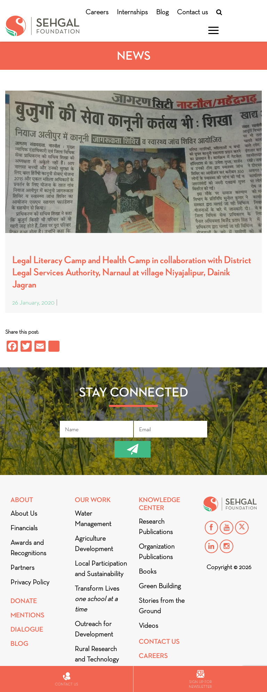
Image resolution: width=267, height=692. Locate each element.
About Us (23, 513)
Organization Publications (157, 551)
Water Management (93, 518)
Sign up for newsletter (200, 679)
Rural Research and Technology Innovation (97, 659)
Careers (97, 12)
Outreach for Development (94, 628)
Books (147, 571)
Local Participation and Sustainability (101, 568)
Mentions (27, 615)
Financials (24, 528)
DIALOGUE (26, 629)
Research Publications (156, 526)
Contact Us (159, 641)
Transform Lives (97, 598)
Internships (132, 12)
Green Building (160, 586)
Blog (162, 12)
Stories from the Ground (162, 605)
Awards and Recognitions (28, 547)
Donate (23, 601)
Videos (148, 625)
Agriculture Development (94, 543)
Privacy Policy (29, 582)
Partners (22, 567)
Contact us (192, 12)
